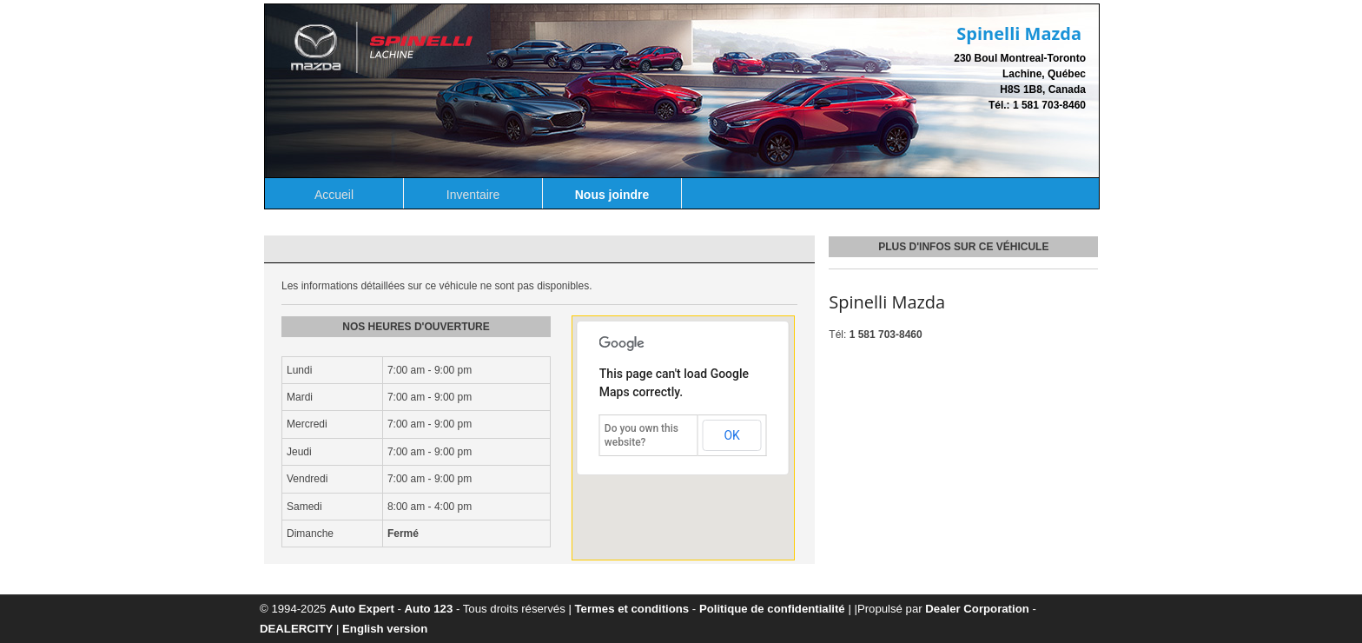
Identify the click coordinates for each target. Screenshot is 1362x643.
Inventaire (472, 195)
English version (384, 628)
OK (731, 435)
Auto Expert (361, 608)
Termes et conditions (632, 608)
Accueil (334, 195)
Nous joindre (612, 195)
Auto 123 (429, 608)
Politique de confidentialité (772, 608)
